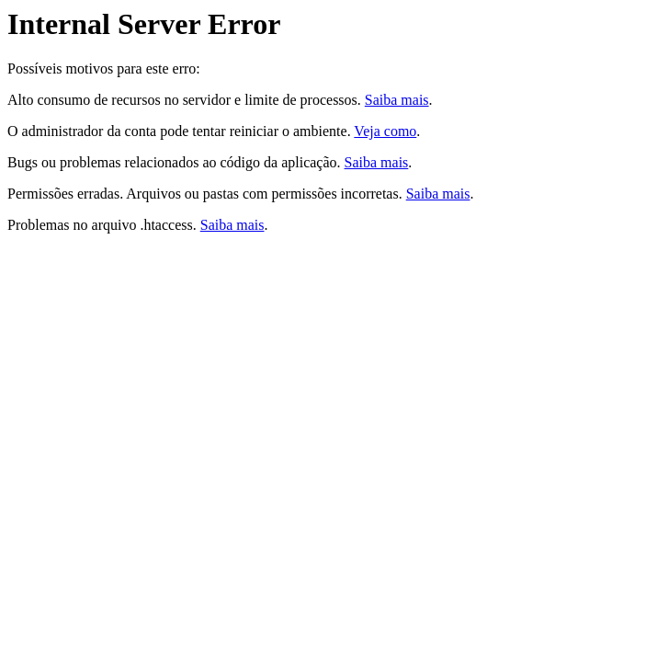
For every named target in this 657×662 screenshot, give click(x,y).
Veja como (385, 131)
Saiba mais (397, 100)
